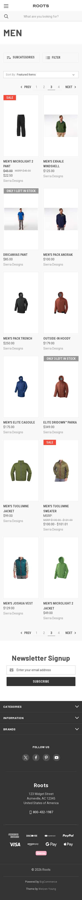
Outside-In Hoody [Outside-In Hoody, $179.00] (56, 338)
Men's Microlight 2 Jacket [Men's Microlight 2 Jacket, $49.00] (58, 605)
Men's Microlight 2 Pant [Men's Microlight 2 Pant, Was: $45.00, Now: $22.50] (18, 163)
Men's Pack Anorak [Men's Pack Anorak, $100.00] (58, 255)
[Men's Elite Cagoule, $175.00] (21, 387)
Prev (25, 87)
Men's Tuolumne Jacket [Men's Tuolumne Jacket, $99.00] (16, 508)
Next (70, 87)
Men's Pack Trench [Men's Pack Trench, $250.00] (17, 338)
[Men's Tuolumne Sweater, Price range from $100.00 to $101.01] (61, 470)
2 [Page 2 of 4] (44, 87)
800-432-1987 (43, 812)
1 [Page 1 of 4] (36, 87)
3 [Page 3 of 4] (51, 87)
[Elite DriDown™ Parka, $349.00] (61, 387)
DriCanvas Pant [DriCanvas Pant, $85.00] (15, 255)
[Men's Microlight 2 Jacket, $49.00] (61, 568)
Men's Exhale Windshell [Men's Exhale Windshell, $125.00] (53, 163)
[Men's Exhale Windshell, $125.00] (61, 126)
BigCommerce (48, 881)
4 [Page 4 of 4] (59, 87)
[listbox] (46, 74)
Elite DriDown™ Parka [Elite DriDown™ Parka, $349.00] (60, 422)
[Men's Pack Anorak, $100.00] (61, 219)
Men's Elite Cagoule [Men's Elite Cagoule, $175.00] (19, 422)
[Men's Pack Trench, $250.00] (21, 303)
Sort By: (11, 74)
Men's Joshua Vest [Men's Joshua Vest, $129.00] (18, 603)
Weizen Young (47, 888)
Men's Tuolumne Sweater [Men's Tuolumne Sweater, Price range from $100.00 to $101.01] (56, 508)
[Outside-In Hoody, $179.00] (61, 303)
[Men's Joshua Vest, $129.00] (21, 568)
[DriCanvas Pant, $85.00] (21, 219)
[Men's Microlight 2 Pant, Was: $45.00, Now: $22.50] (21, 126)
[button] (21, 57)
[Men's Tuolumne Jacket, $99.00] (21, 470)
